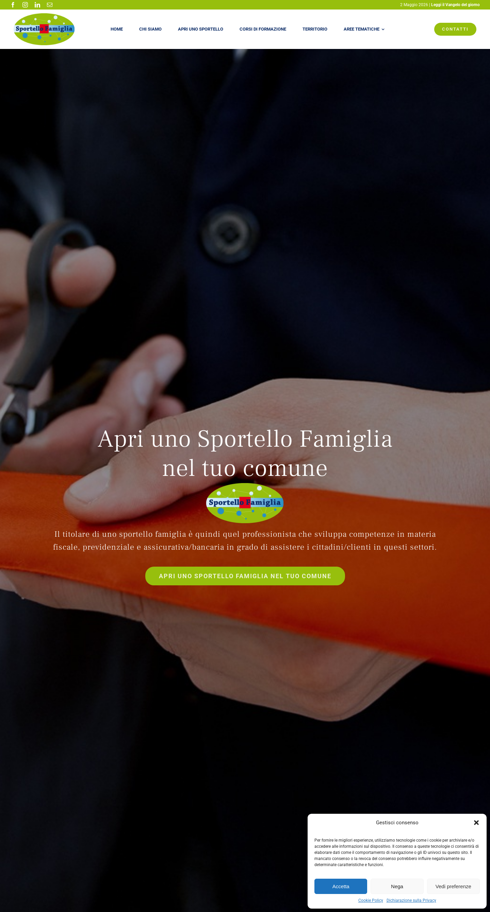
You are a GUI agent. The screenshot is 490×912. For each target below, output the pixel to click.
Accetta (340, 886)
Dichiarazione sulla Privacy (411, 900)
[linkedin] (37, 4)
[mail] (49, 4)
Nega (397, 886)
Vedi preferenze (453, 886)
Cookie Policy (370, 900)
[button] (476, 822)
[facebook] (13, 4)
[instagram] (25, 4)
